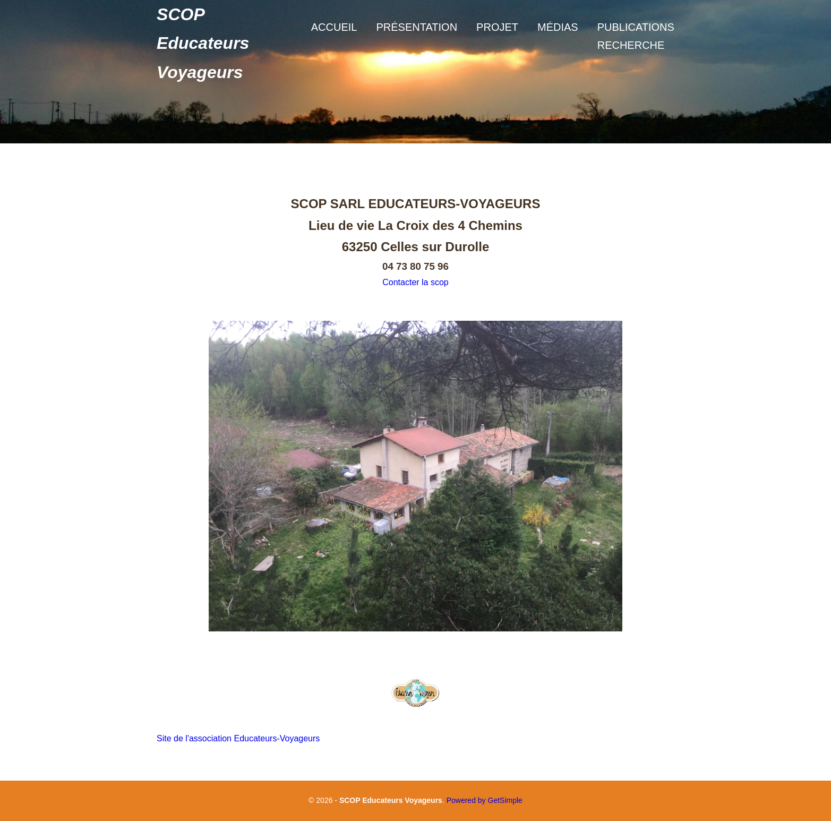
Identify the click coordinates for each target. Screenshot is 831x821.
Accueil (334, 27)
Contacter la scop (415, 282)
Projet (497, 27)
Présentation (416, 27)
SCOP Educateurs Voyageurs (203, 43)
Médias (557, 27)
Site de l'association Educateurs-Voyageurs (238, 738)
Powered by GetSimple (484, 800)
